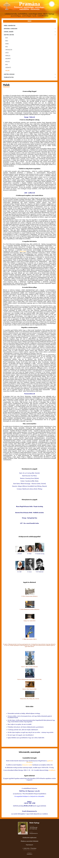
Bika (6, 41)
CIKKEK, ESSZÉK (8, 32)
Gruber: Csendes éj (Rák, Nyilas (29, 481)
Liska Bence (29, 854)
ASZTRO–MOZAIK (9, 74)
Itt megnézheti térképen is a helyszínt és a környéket (29, 796)
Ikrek (7, 44)
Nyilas (7, 61)
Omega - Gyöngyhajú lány (29, 518)
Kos (6, 38)
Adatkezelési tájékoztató (29, 837)
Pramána (33, 848)
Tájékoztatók (9, 77)
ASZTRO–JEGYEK (9, 35)
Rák (6, 47)
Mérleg (7, 55)
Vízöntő (8, 67)
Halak (7, 70)
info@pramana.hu (34, 833)
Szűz (7, 52)
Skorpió (8, 58)
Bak (6, 64)
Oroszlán (8, 50)
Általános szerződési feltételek (29, 841)
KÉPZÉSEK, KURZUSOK (10, 28)
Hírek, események (9, 25)
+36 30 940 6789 (33, 827)
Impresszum (29, 845)
